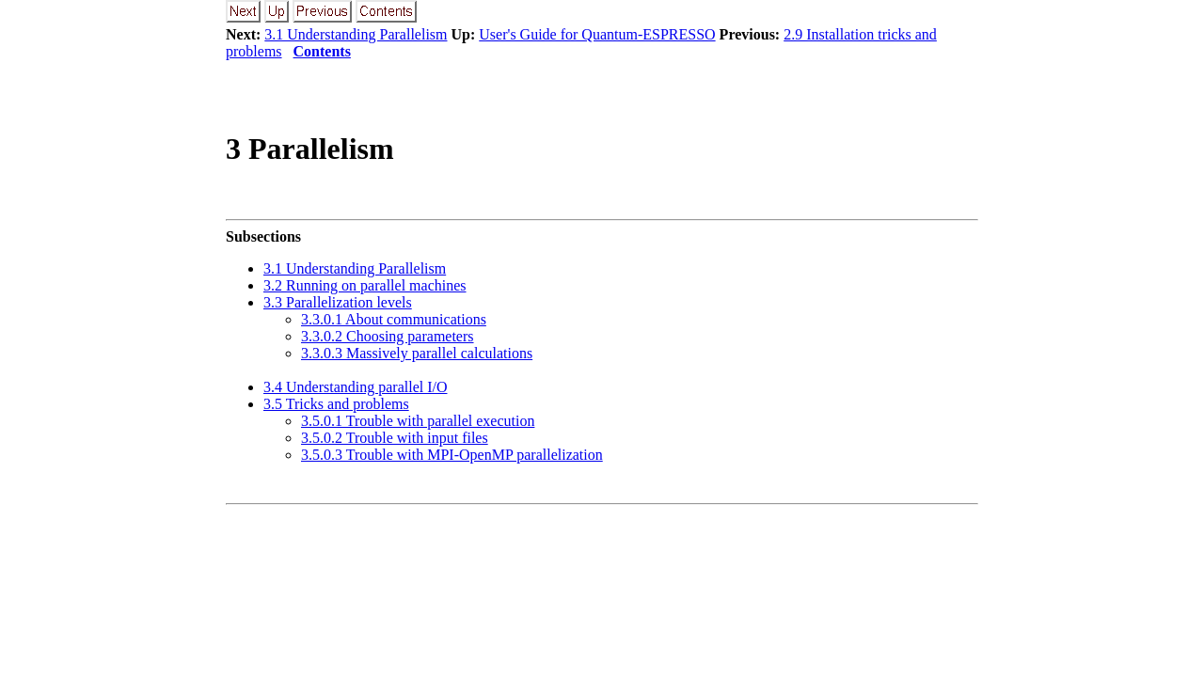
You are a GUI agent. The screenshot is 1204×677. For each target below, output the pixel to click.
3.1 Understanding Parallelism (355, 34)
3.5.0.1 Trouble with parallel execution (417, 421)
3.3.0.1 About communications (393, 319)
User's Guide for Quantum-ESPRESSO (597, 34)
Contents (322, 51)
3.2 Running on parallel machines (365, 285)
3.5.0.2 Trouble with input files (394, 438)
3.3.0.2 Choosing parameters (387, 336)
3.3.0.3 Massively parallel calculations (416, 353)
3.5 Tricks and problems (336, 404)
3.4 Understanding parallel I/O (355, 387)
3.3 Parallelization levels (337, 302)
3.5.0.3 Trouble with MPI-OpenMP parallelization (452, 455)
